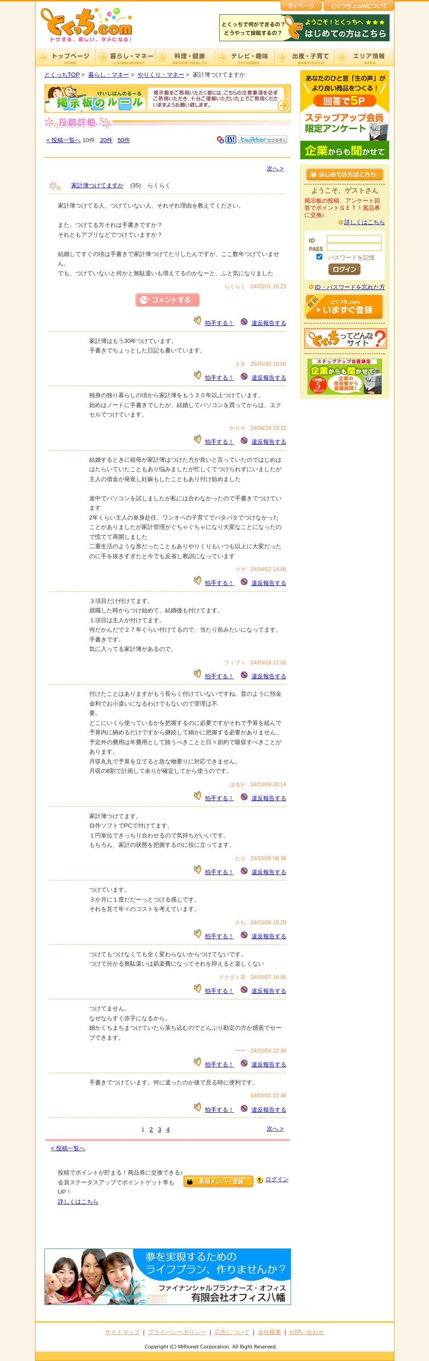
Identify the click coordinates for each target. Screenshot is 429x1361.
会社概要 (269, 1332)
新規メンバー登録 (218, 1181)
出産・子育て (304, 57)
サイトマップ (122, 1332)
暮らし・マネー (125, 57)
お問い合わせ (306, 1332)
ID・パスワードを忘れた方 (350, 287)
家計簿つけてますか (97, 185)
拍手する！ (219, 323)
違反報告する (268, 323)
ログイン (277, 1179)
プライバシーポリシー (177, 1332)
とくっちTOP (62, 74)
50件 (123, 140)
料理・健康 (185, 57)
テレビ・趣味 (244, 57)
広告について (232, 1332)
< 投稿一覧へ (64, 140)
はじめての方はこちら (344, 174)
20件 (106, 140)
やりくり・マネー (161, 74)
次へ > (275, 168)
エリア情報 (364, 57)
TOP (65, 57)
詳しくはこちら (78, 1201)
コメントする (167, 300)
